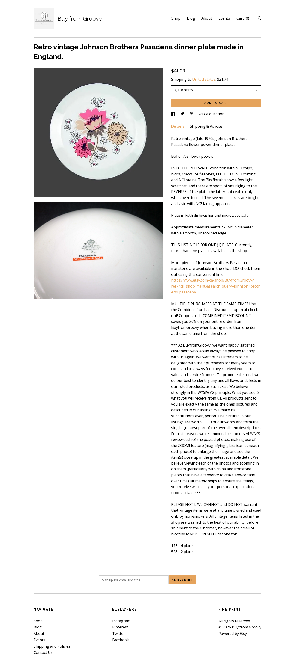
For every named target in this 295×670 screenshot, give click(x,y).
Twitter (118, 633)
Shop (175, 18)
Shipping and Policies (52, 646)
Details (178, 126)
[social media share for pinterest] (192, 113)
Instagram (121, 620)
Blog (191, 18)
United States (203, 79)
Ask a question (211, 113)
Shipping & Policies (206, 126)
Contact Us (43, 652)
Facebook (120, 639)
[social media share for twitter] (182, 113)
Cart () (242, 18)
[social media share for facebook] (173, 113)
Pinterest (120, 627)
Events (224, 18)
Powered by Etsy (232, 633)
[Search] (259, 18)
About (206, 18)
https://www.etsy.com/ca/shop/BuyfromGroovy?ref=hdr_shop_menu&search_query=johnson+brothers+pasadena (215, 286)
